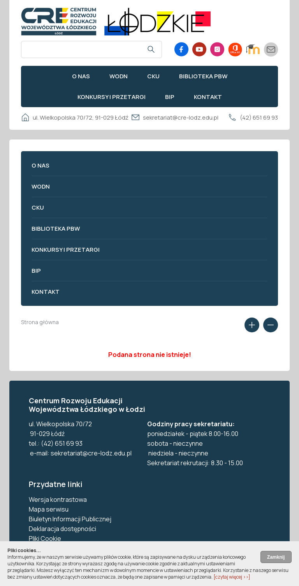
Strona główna (40, 322)
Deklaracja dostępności (62, 528)
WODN (118, 76)
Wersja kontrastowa (58, 499)
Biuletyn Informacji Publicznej (70, 519)
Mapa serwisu (49, 509)
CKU (153, 76)
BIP (169, 97)
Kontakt (208, 97)
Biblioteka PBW (203, 76)
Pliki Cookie (45, 538)
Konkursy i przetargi (111, 97)
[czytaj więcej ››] (231, 577)
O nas (81, 76)
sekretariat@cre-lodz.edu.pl (180, 117)
